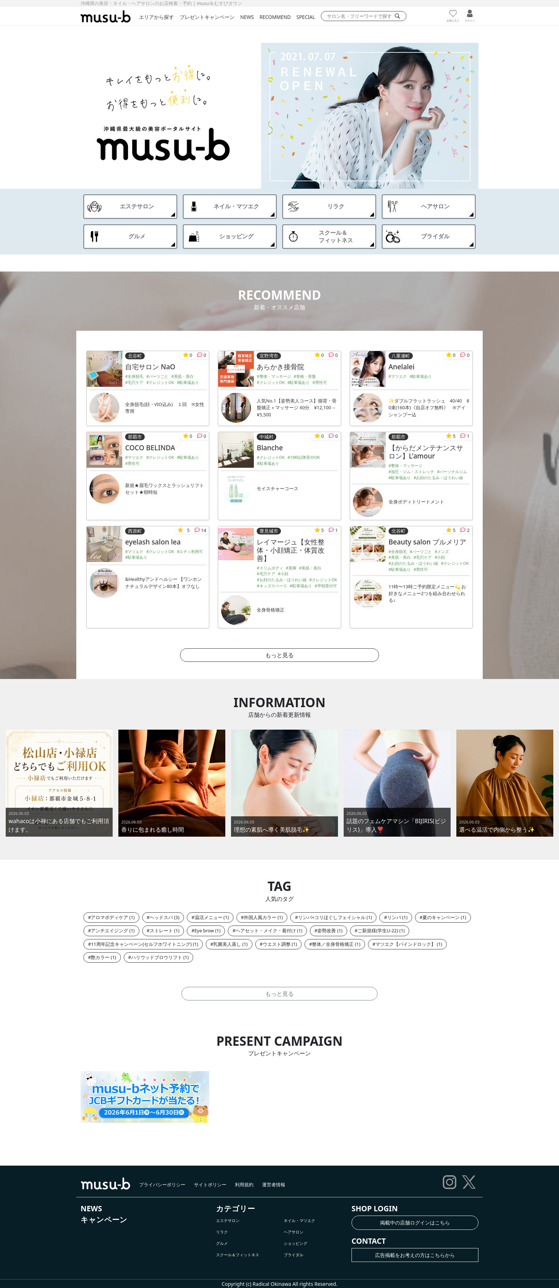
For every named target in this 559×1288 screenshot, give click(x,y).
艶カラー (100, 957)
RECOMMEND (275, 17)
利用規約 (244, 1184)
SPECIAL (305, 17)
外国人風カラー (260, 917)
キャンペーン (104, 1219)
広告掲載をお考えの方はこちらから (415, 1255)
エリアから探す (156, 17)
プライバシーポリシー (162, 1184)
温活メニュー (208, 917)
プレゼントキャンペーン (207, 17)
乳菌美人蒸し (227, 944)
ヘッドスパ (161, 917)
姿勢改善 (326, 930)
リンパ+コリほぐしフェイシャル (331, 917)
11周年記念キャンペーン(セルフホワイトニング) (141, 944)
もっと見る (279, 655)
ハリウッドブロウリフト (156, 957)
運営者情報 (273, 1184)
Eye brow (204, 930)
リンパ (394, 917)
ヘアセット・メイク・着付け (266, 930)
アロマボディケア (109, 917)
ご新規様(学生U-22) (378, 930)
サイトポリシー (210, 1184)
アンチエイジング (109, 930)
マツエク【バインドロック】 (405, 944)
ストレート (161, 930)
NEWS (247, 17)
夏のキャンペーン (441, 917)
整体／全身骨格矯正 (333, 944)
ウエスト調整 (277, 944)
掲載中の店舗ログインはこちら (415, 1222)
